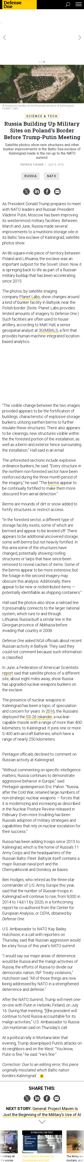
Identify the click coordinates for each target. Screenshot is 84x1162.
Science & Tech (42, 92)
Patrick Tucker (31, 140)
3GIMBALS (48, 306)
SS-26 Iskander (38, 692)
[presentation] (4, 1126)
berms (53, 458)
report (7, 649)
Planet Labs (29, 272)
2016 (50, 687)
